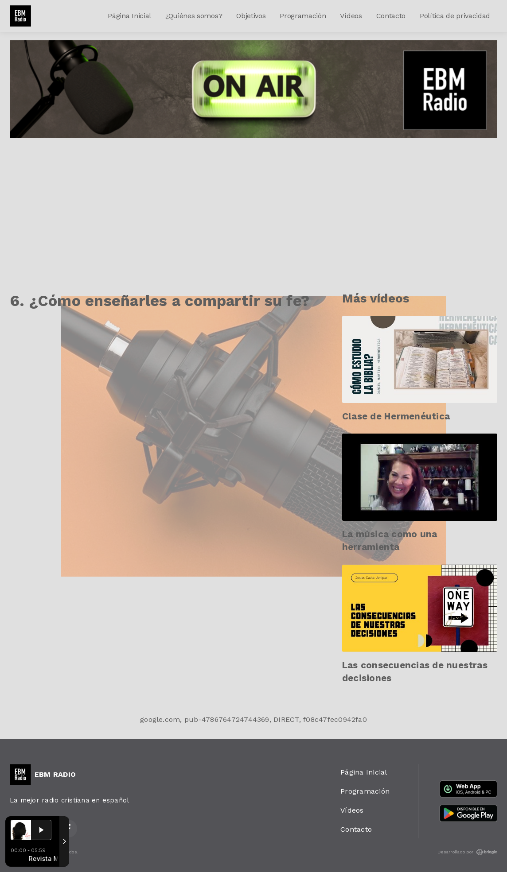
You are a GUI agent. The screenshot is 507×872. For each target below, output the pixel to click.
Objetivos (250, 16)
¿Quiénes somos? (193, 16)
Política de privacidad (455, 16)
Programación (303, 16)
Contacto (391, 16)
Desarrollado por (467, 852)
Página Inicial (129, 16)
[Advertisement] (253, 204)
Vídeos (351, 16)
